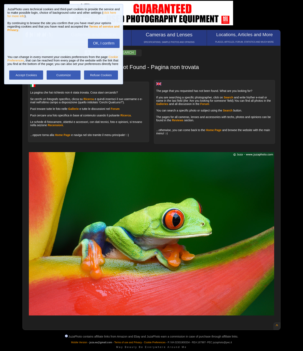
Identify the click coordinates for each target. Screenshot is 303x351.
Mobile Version (79, 342)
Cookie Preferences (154, 342)
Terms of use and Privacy (128, 342)
